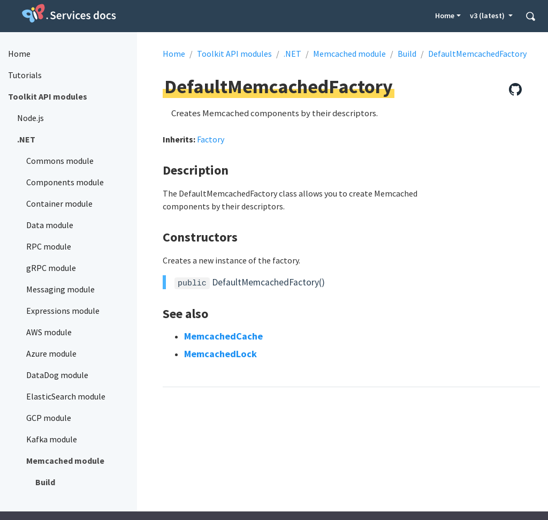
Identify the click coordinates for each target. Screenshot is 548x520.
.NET (292, 53)
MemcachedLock (220, 354)
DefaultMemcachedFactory (477, 53)
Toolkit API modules (234, 53)
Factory (210, 139)
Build (407, 53)
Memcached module (349, 53)
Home (444, 15)
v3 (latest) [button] (488, 15)
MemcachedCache (223, 336)
